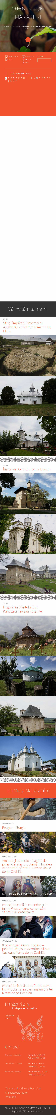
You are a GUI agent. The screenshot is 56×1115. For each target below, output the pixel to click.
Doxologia (10, 1097)
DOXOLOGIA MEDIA (28, 1108)
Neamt (28, 59)
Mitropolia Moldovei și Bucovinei (23, 1089)
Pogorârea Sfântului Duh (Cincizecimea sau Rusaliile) (23, 609)
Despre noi (9, 1015)
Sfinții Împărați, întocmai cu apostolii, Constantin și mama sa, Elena (27, 327)
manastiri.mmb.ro (35, 1111)
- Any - (18, 73)
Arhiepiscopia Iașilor (16, 1093)
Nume (40, 56)
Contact (8, 1018)
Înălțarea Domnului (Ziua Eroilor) (27, 469)
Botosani (29, 56)
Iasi (26, 62)
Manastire (13, 56)
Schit (11, 59)
